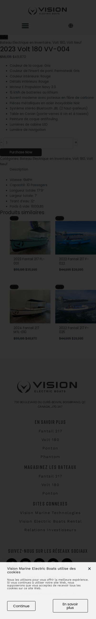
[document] (48, 309)
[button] (89, 571)
